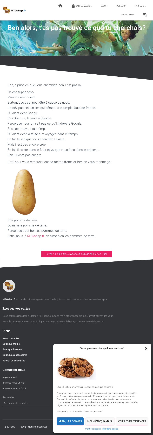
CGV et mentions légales (34, 427)
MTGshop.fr (35, 236)
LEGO (104, 6)
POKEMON (121, 6)
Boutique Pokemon (13, 349)
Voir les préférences (132, 421)
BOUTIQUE (10, 427)
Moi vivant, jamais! (99, 421)
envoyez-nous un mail (14, 382)
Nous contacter (11, 338)
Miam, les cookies (70, 421)
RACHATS (140, 6)
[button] (146, 348)
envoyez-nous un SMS (14, 388)
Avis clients (127, 14)
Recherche (8, 397)
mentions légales (93, 429)
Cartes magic (81, 6)
